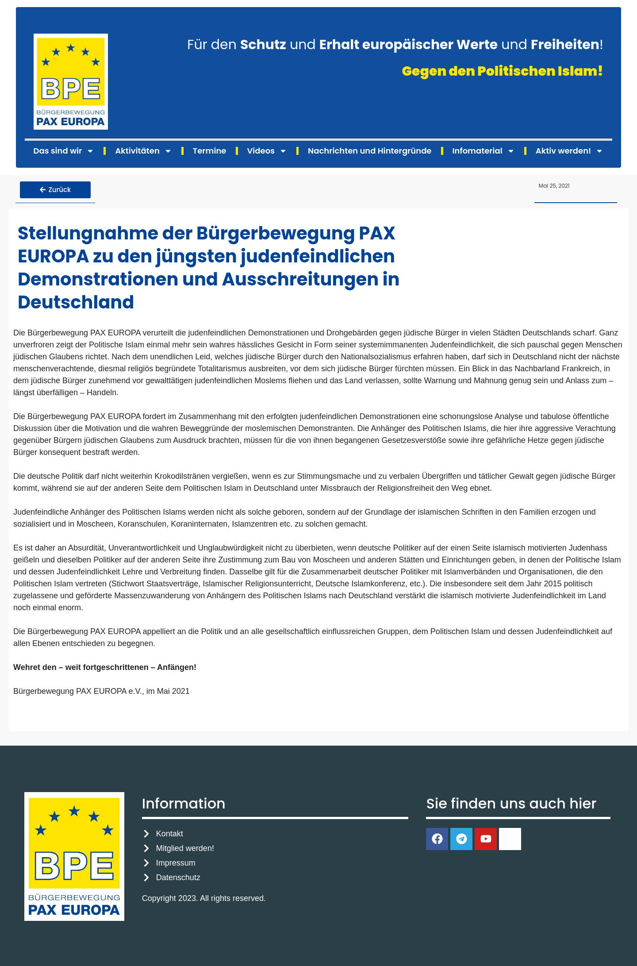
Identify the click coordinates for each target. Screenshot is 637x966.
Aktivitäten (143, 151)
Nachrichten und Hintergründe (369, 150)
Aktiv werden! (570, 151)
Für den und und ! (395, 44)
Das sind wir (64, 151)
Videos (267, 151)
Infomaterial (484, 151)
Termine (209, 150)
